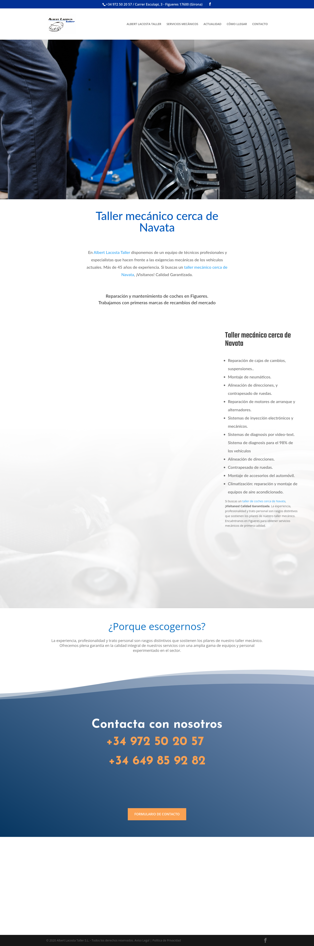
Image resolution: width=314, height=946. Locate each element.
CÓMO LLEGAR (237, 24)
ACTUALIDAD (212, 24)
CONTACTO (260, 24)
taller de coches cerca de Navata (263, 501)
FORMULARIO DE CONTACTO (157, 814)
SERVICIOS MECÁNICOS (182, 24)
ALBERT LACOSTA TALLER (144, 24)
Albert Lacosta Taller (112, 252)
